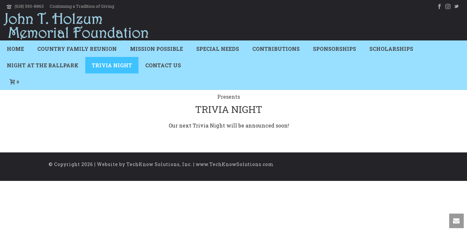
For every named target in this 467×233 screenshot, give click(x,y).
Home (15, 48)
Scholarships (391, 48)
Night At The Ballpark (42, 65)
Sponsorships (334, 48)
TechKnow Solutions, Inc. (159, 164)
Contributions (276, 48)
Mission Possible (156, 48)
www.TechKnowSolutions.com (235, 164)
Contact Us (163, 65)
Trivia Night (112, 65)
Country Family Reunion (77, 48)
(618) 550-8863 (29, 6)
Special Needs (217, 48)
